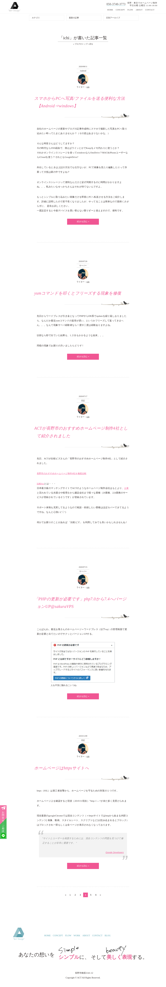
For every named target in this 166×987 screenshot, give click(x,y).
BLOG (108, 939)
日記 (83, 402)
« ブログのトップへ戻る (83, 44)
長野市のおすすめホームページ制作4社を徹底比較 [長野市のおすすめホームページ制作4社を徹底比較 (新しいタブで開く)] (63, 475)
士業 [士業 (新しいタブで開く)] (126, 490)
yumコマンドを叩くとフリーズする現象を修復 (79, 294)
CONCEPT (120, 10)
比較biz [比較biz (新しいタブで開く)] (40, 485)
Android (83, 71)
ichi (88, 87)
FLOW (130, 10)
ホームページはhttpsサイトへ (62, 771)
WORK (77, 939)
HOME (110, 10)
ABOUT (139, 10)
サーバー (83, 266)
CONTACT (150, 10)
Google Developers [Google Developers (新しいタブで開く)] (114, 855)
